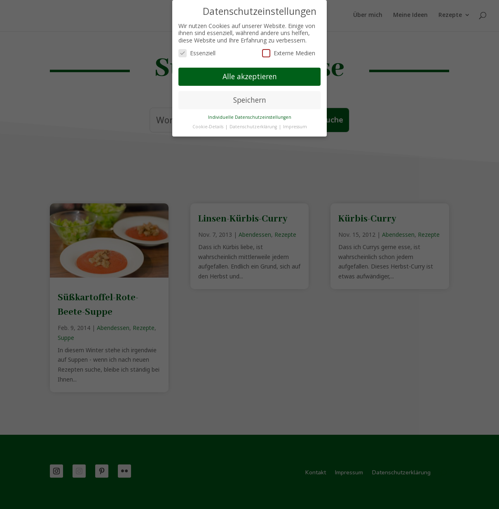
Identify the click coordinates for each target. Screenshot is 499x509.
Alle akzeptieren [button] (250, 76)
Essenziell (197, 53)
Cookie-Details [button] (208, 127)
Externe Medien (288, 53)
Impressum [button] (295, 127)
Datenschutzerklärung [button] (254, 127)
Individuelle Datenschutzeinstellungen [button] (249, 117)
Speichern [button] (249, 100)
